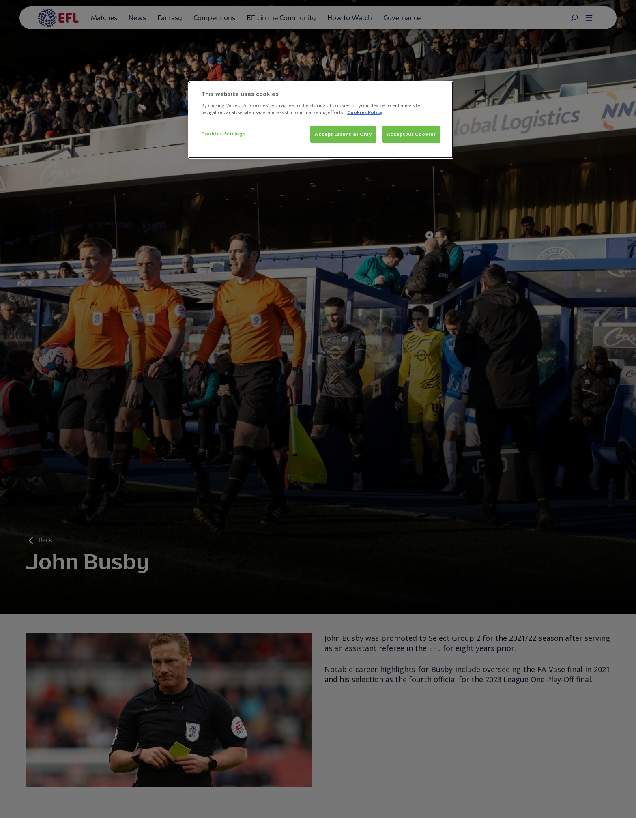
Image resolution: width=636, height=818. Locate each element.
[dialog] (321, 120)
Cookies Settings (223, 134)
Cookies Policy (364, 112)
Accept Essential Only (343, 134)
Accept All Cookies (411, 134)
